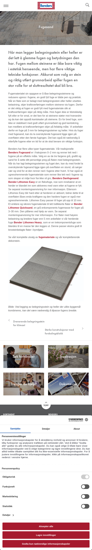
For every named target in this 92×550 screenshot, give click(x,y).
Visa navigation (6, 6)
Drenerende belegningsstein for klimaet (29, 323)
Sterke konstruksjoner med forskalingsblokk (59, 331)
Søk (87, 5)
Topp (46, 405)
